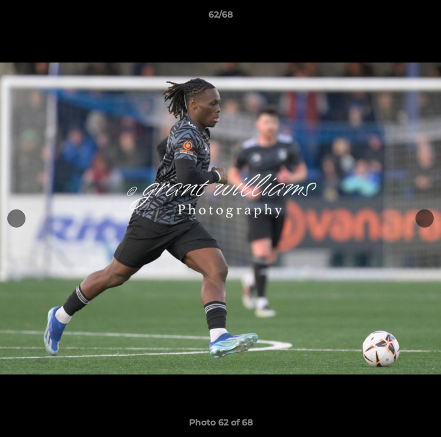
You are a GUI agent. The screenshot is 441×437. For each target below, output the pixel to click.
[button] (426, 17)
